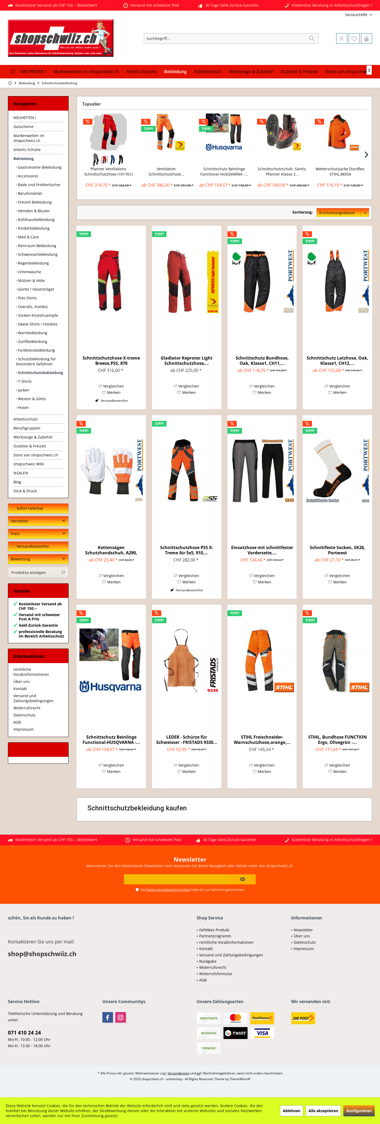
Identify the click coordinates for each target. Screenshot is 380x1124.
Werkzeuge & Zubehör (33, 437)
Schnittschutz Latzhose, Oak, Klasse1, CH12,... (337, 360)
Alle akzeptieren (323, 1110)
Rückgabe (207, 961)
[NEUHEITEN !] (33, 71)
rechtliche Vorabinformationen (31, 672)
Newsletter (303, 929)
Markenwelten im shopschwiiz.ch (28, 138)
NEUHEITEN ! (24, 117)
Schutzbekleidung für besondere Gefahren (36, 361)
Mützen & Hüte (31, 280)
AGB (17, 722)
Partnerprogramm (215, 935)
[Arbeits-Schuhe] (141, 71)
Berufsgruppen (26, 428)
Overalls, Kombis (32, 306)
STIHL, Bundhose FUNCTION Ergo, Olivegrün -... (337, 739)
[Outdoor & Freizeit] (299, 71)
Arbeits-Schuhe (27, 149)
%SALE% (20, 472)
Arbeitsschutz (25, 419)
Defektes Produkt (214, 929)
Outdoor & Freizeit (29, 445)
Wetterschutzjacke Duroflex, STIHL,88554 (340, 171)
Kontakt (20, 688)
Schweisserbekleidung (37, 254)
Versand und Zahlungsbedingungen (33, 698)
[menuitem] (337, 14)
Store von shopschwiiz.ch (35, 454)
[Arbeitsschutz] (207, 71)
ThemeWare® (240, 1079)
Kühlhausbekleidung (36, 219)
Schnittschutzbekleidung (40, 372)
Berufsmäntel (29, 193)
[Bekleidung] (175, 71)
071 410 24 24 (24, 1032)
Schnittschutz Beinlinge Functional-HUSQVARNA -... (224, 171)
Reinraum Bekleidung (36, 245)
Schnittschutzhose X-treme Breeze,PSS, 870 (111, 360)
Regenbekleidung (33, 263)
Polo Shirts (27, 297)
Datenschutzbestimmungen (168, 889)
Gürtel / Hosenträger (35, 289)
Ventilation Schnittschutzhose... (166, 171)
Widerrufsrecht (26, 707)
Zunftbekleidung (32, 341)
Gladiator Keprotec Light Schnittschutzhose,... (186, 360)
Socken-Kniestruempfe (37, 315)
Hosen (23, 407)
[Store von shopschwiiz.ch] (350, 71)
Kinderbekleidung (33, 228)
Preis (15, 533)
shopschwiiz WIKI (28, 463)
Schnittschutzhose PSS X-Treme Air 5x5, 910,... (186, 550)
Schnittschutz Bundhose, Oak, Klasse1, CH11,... (262, 360)
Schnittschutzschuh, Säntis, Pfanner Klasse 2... (282, 171)
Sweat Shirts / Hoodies (37, 324)
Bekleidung (23, 158)
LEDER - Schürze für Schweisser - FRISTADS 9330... (186, 739)
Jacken (23, 390)
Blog (17, 481)
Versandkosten (178, 1073)
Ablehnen (291, 1110)
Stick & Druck (25, 490)
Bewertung (20, 558)
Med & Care (28, 236)
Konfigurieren (359, 1110)
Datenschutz (24, 714)
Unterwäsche (29, 271)
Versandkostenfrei (33, 546)
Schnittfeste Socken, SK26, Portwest (337, 550)
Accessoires (28, 175)
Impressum (23, 729)
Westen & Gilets (31, 398)
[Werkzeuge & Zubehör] (251, 71)
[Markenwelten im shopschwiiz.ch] (86, 71)
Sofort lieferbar (30, 508)
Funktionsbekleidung (36, 350)
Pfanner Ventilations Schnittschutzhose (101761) (108, 171)
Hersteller (19, 520)
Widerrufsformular (215, 973)
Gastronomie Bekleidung (39, 167)
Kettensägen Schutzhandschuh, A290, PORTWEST (111, 550)
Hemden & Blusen (33, 210)
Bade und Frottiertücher (39, 184)
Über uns (21, 681)
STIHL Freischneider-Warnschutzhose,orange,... (262, 739)
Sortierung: (302, 212)
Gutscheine (23, 126)
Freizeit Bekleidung (34, 202)
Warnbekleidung (32, 332)
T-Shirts (24, 381)
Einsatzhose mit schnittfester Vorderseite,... (262, 550)
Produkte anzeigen (38, 572)
